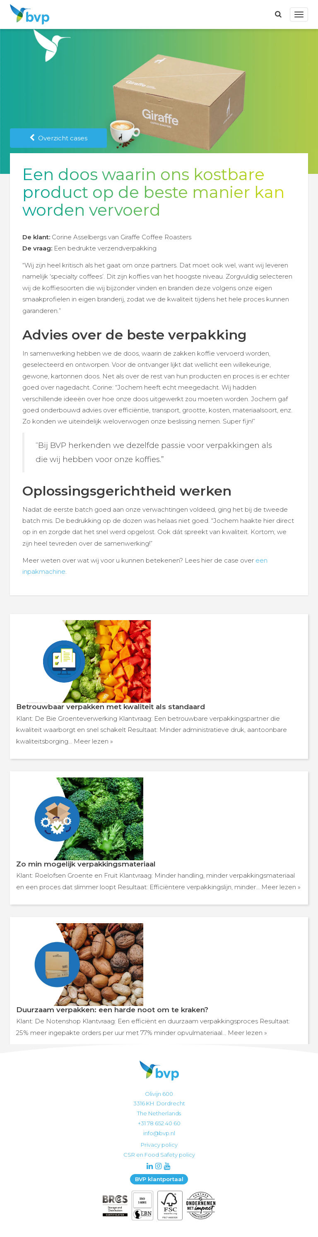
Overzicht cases (58, 138)
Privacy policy (159, 1144)
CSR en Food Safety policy (159, 1154)
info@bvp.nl (159, 1133)
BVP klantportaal (159, 1179)
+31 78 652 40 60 (159, 1123)
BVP (27, 14)
